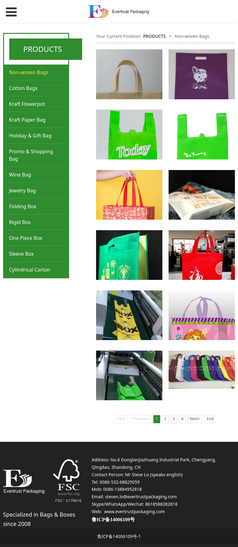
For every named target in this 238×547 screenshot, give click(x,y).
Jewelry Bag (22, 190)
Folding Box (22, 206)
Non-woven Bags (28, 72)
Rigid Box (20, 222)
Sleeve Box (21, 253)
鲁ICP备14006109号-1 (119, 536)
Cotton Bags (23, 88)
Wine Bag (20, 174)
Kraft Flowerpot (27, 104)
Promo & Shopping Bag (31, 155)
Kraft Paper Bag (27, 119)
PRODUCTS (154, 36)
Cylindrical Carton (29, 269)
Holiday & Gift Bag (30, 135)
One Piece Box (25, 238)
